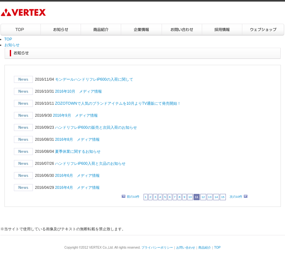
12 (203, 197)
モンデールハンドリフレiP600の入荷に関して (94, 79)
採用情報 (222, 30)
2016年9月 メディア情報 (75, 115)
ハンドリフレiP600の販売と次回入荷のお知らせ (96, 127)
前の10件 (133, 196)
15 (223, 197)
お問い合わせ (182, 30)
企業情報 (141, 30)
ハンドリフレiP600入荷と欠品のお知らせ (90, 163)
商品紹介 (101, 30)
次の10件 (236, 196)
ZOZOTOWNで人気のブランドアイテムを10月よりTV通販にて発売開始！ (118, 103)
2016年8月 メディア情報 (77, 139)
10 (190, 197)
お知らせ (61, 30)
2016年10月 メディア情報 (78, 91)
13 (210, 197)
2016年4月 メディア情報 (77, 187)
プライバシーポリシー (157, 247)
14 (216, 197)
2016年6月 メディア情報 (77, 175)
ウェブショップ (263, 30)
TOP (20, 30)
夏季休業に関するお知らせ (78, 151)
